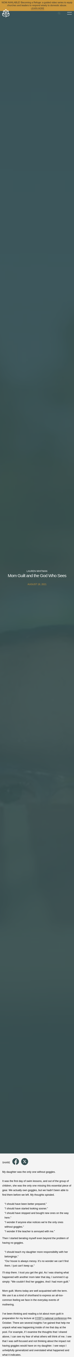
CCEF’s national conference (51, 1318)
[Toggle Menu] (69, 13)
